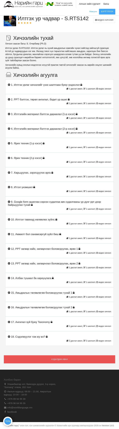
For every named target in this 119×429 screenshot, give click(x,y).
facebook (12, 412)
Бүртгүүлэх (107, 11)
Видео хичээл (104, 20)
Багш (106, 3)
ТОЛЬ (8, 421)
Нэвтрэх (93, 11)
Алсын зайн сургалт (89, 3)
